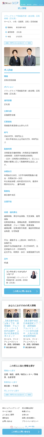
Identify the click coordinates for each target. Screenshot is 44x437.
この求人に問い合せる (22, 291)
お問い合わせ (7, 421)
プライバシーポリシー (30, 421)
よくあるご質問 (8, 415)
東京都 (7, 386)
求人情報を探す (28, 408)
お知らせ (25, 415)
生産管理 (11, 377)
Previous (4, 322)
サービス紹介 (7, 411)
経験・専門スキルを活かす (15, 43)
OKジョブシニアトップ (10, 408)
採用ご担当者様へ (28, 418)
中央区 (15, 386)
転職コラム (26, 411)
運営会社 (5, 418)
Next (40, 322)
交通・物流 (8, 374)
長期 (29, 43)
